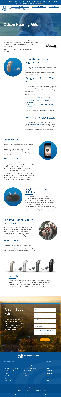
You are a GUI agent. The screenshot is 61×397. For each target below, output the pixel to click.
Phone (36, 319)
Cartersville (8, 373)
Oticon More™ (34, 67)
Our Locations (54, 6)
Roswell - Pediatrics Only (29, 368)
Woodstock (26, 378)
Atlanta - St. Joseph (10, 370)
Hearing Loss (49, 370)
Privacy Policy (27, 390)
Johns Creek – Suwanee (11, 378)
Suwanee (25, 375)
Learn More (42, 3)
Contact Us (45, 340)
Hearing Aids (49, 373)
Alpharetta (8, 366)
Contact (48, 380)
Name (36, 309)
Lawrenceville (8, 380)
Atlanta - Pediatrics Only (11, 368)
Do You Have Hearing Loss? (20, 6)
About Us (48, 368)
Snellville (25, 373)
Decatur (7, 375)
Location (37, 324)
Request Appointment (39, 6)
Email (36, 314)
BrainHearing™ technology (35, 124)
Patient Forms (49, 378)
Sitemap (43, 390)
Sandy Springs (27, 370)
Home (47, 366)
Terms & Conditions (36, 390)
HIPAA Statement (19, 390)
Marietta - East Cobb (28, 366)
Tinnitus (48, 375)
